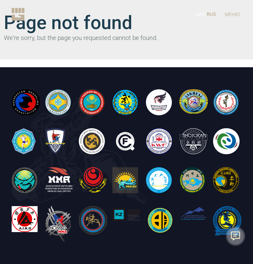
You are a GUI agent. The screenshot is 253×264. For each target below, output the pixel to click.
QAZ (200, 14)
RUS (211, 14)
